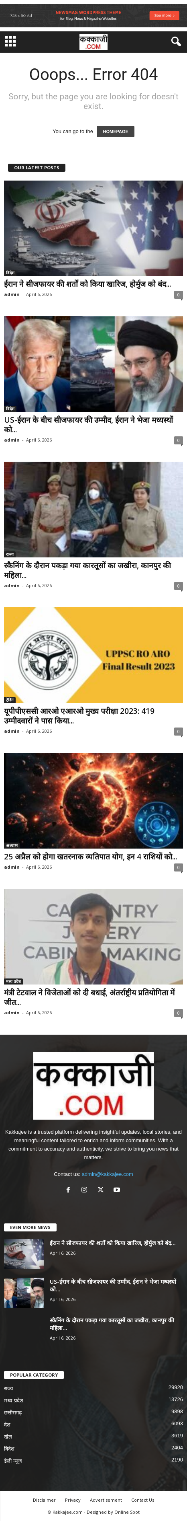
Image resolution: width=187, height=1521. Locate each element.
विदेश (10, 272)
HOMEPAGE (115, 131)
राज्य (10, 554)
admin (12, 294)
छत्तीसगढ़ (13, 1413)
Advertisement (106, 1500)
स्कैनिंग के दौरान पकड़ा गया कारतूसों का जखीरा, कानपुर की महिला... (87, 570)
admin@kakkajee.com (107, 1174)
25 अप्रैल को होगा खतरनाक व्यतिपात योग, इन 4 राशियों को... (90, 856)
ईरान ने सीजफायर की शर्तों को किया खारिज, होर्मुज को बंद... (87, 284)
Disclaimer (44, 1500)
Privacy (73, 1500)
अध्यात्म (12, 845)
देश (7, 1425)
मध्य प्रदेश (13, 981)
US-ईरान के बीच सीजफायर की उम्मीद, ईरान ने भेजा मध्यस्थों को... (88, 425)
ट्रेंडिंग (10, 700)
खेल (8, 1437)
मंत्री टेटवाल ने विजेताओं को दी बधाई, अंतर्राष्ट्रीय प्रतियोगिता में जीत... (89, 997)
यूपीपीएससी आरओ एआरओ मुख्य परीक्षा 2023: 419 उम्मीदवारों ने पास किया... (79, 716)
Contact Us (142, 1500)
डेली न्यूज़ (13, 1461)
